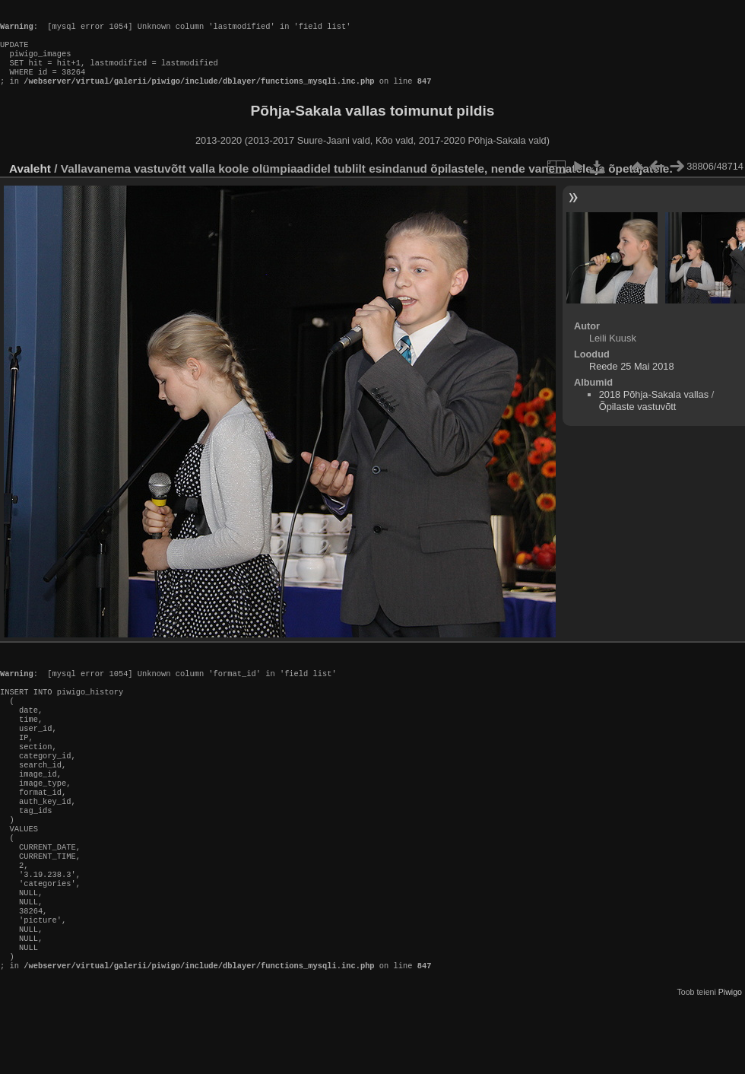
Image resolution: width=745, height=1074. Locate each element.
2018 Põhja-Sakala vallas (654, 409)
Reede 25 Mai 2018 (631, 381)
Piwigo (730, 1061)
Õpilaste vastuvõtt (638, 421)
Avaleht (30, 183)
